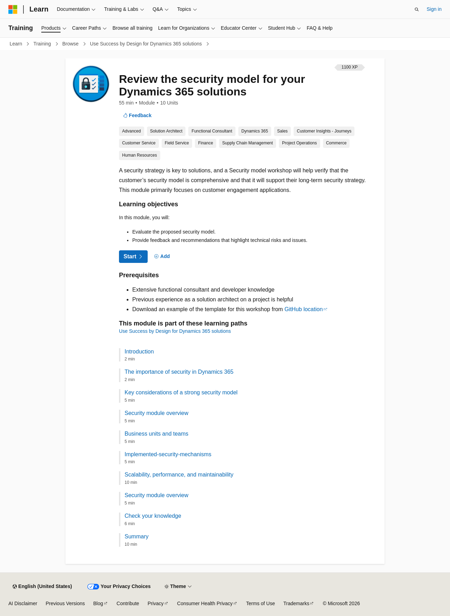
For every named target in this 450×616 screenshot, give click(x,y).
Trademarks (296, 603)
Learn (17, 43)
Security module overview (156, 413)
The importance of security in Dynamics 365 (179, 372)
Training (43, 43)
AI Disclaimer (22, 603)
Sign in (434, 9)
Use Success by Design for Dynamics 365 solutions (146, 43)
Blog (98, 603)
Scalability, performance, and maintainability (179, 475)
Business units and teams (156, 434)
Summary (136, 536)
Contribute (128, 603)
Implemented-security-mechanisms (168, 454)
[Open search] (417, 9)
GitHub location (303, 309)
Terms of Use (260, 603)
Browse (71, 43)
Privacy (156, 603)
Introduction (139, 351)
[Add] (162, 256)
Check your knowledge (153, 516)
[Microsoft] (12, 9)
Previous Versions (65, 603)
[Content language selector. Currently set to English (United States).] (42, 586)
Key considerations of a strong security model (181, 392)
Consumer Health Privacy (205, 603)
